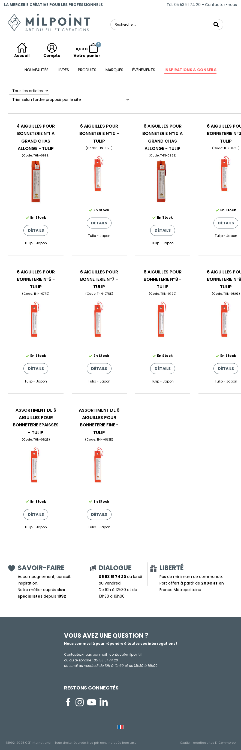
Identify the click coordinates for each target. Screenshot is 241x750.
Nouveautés (37, 70)
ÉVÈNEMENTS (143, 70)
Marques (114, 70)
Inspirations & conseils (190, 70)
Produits (87, 70)
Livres (63, 70)
